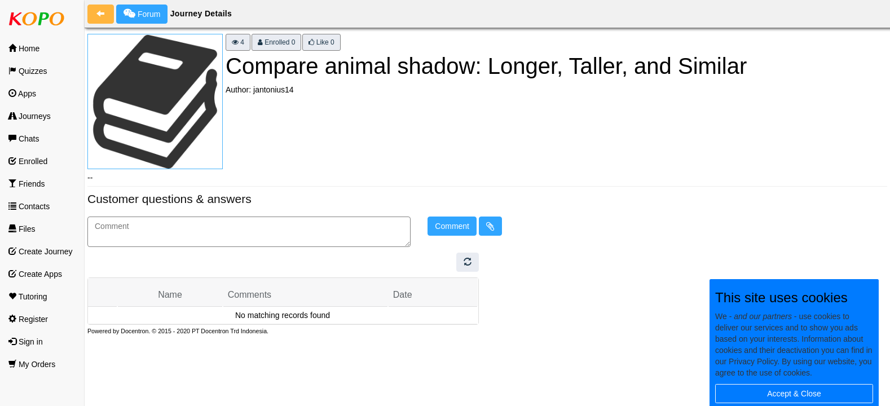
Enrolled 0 (276, 42)
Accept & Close (794, 393)
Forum (142, 13)
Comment (452, 226)
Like (321, 42)
